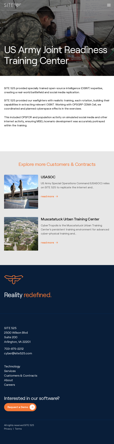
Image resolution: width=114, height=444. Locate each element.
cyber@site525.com (18, 353)
